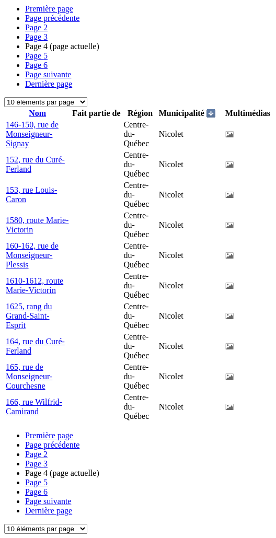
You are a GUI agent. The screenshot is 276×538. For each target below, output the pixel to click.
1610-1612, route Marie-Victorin (34, 285)
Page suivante (48, 74)
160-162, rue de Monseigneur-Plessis (32, 255)
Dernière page (48, 83)
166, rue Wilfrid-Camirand (34, 406)
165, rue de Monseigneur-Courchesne (29, 376)
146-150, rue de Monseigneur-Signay (32, 134)
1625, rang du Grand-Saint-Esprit (29, 316)
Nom (37, 113)
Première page (49, 8)
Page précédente (52, 18)
